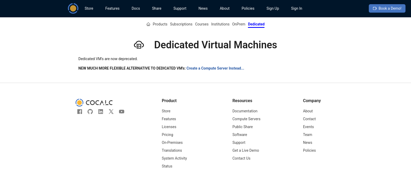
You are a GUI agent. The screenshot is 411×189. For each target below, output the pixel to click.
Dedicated (256, 24)
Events (308, 127)
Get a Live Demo (245, 150)
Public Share (242, 127)
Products (160, 24)
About (224, 8)
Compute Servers (246, 119)
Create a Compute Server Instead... (215, 68)
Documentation (245, 111)
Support (180, 8)
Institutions (220, 24)
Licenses (169, 127)
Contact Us (241, 158)
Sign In (296, 8)
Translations (172, 150)
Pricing (167, 135)
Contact (309, 119)
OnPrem (239, 24)
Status (167, 166)
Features (112, 8)
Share (156, 8)
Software (239, 135)
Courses (201, 24)
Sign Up (273, 8)
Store (89, 8)
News (203, 8)
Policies (248, 8)
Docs (136, 8)
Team (307, 135)
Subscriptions (181, 24)
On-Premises (172, 142)
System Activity (174, 158)
